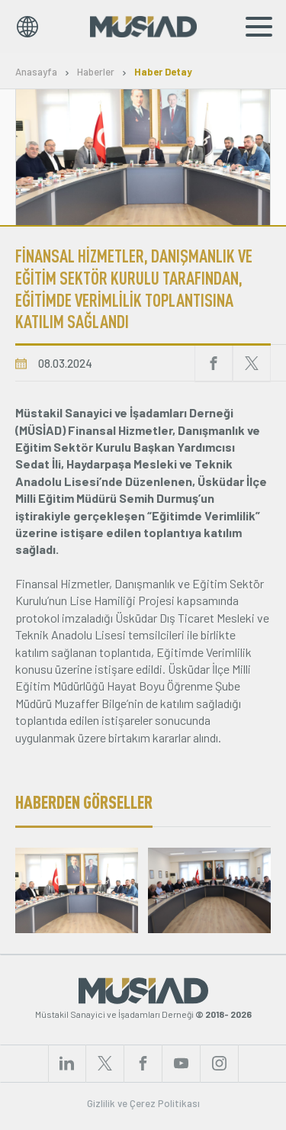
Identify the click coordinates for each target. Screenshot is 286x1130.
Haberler (95, 72)
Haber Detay (163, 72)
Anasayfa (36, 72)
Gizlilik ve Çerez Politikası (143, 1103)
